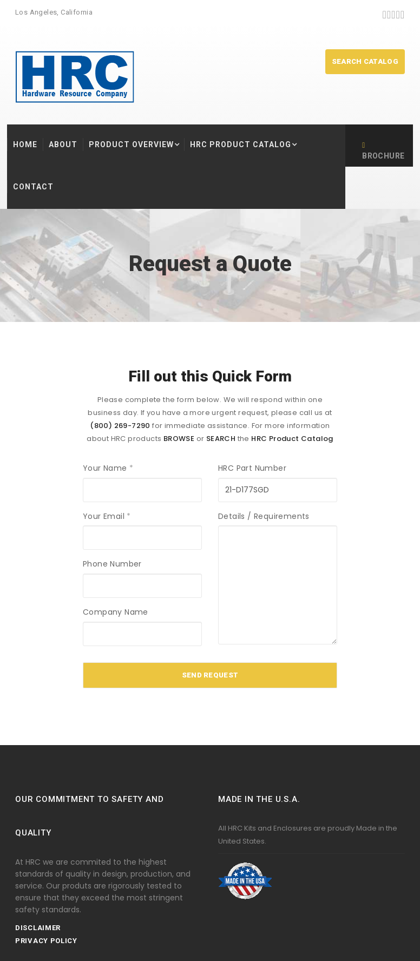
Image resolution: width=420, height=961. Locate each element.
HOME (25, 144)
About (63, 144)
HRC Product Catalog (240, 144)
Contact (33, 186)
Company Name (115, 612)
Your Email (107, 516)
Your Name (108, 468)
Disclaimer (38, 928)
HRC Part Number (252, 468)
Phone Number (112, 563)
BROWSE (178, 438)
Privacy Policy (46, 941)
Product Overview (131, 144)
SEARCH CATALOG (365, 61)
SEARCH (220, 438)
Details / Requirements (264, 516)
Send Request (210, 675)
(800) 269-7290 (120, 425)
